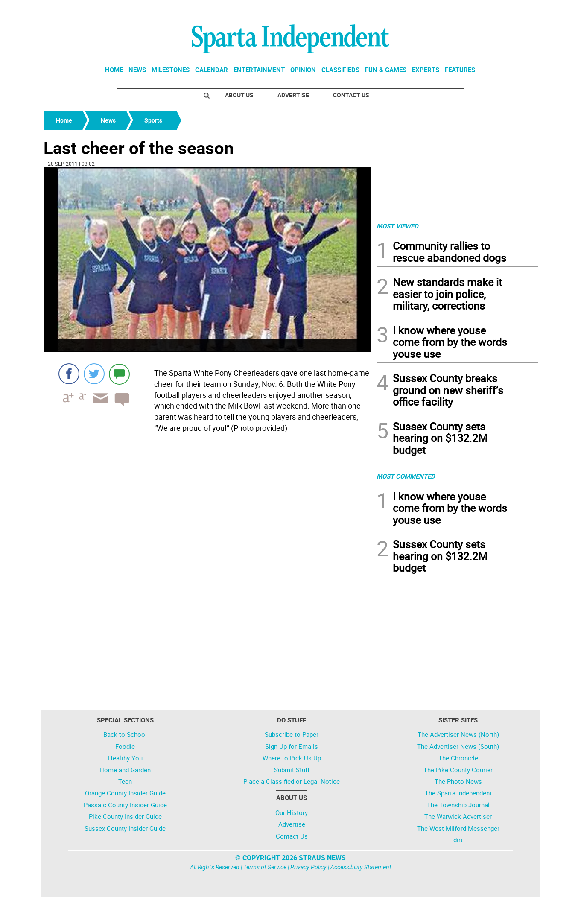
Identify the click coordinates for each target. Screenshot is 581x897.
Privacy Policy (308, 867)
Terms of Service (264, 867)
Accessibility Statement (360, 867)
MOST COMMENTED (406, 476)
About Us (239, 95)
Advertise (293, 95)
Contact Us (351, 95)
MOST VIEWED (397, 226)
